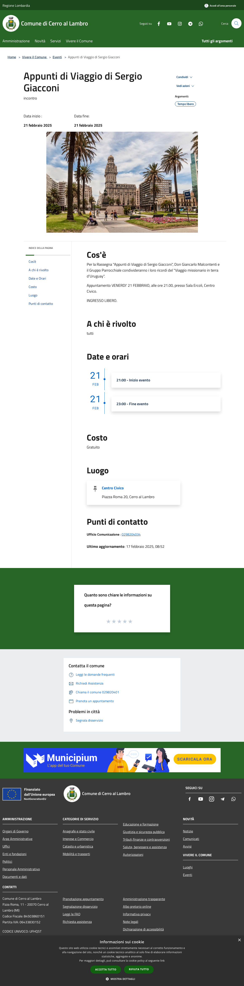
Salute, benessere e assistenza (145, 846)
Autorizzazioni (133, 854)
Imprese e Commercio (78, 838)
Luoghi (188, 867)
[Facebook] (157, 23)
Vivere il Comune (34, 57)
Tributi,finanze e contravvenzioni (146, 839)
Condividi (185, 77)
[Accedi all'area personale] (220, 6)
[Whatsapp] (199, 23)
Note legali (130, 921)
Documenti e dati (15, 876)
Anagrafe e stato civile (79, 831)
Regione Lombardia (16, 5)
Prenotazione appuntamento (83, 898)
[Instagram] (178, 23)
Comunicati (191, 838)
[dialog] (122, 961)
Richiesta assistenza (77, 921)
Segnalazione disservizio (80, 906)
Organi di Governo (15, 831)
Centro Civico (113, 488)
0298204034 (131, 534)
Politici (7, 861)
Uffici (6, 846)
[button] (122, 979)
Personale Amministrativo (21, 869)
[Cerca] (236, 23)
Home (12, 57)
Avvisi (187, 846)
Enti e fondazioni (15, 853)
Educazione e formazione (141, 824)
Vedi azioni (185, 86)
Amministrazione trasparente (144, 898)
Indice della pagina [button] (41, 248)
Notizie (188, 831)
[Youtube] (167, 23)
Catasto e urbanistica (78, 846)
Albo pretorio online (137, 906)
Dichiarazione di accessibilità (143, 929)
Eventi (57, 57)
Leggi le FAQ (71, 914)
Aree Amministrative (17, 838)
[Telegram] (188, 23)
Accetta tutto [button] (105, 969)
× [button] (239, 940)
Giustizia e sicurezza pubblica (144, 831)
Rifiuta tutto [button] (139, 969)
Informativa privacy (137, 914)
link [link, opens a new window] (162, 960)
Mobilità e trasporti (76, 853)
